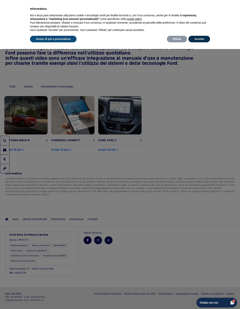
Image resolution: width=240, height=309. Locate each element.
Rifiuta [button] (177, 38)
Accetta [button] (199, 38)
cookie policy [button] (134, 18)
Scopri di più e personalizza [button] (53, 38)
